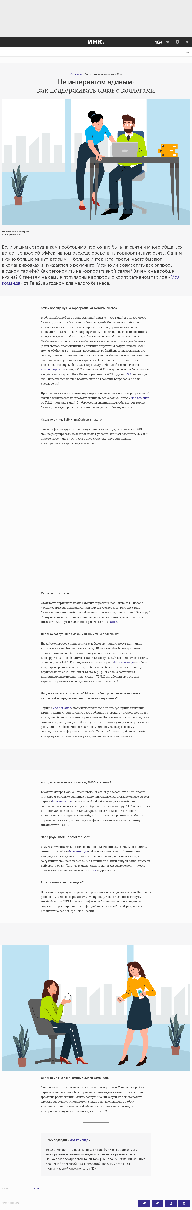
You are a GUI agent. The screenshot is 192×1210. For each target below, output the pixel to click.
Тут (93, 870)
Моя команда (139, 398)
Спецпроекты (76, 74)
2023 (36, 1188)
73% (128, 374)
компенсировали (53, 370)
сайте (112, 622)
